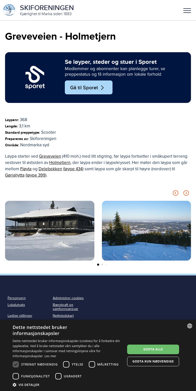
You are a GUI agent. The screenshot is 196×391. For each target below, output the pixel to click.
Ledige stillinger (20, 316)
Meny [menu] (187, 10)
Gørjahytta (14, 175)
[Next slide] (186, 193)
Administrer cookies (68, 298)
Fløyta (26, 169)
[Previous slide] (175, 193)
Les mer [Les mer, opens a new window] (51, 356)
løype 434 (73, 169)
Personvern (17, 298)
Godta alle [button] (153, 349)
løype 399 (35, 175)
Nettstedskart (63, 316)
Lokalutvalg (16, 305)
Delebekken (50, 169)
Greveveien (50, 156)
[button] (187, 10)
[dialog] (98, 355)
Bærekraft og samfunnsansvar (65, 307)
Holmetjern (59, 162)
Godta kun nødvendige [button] (153, 361)
